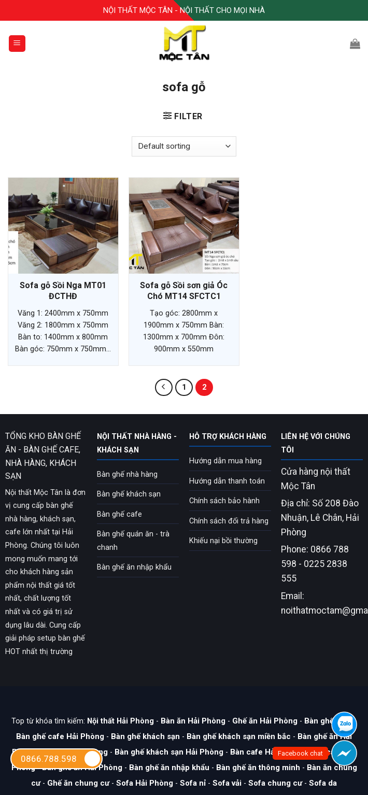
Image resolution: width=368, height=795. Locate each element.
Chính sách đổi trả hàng (228, 521)
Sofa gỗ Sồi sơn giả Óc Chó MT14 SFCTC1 (184, 290)
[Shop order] (184, 146)
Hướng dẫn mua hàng (225, 461)
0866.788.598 (61, 758)
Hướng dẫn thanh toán (227, 481)
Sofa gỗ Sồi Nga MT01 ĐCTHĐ (63, 290)
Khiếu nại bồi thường (223, 540)
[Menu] (17, 43)
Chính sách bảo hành (224, 500)
